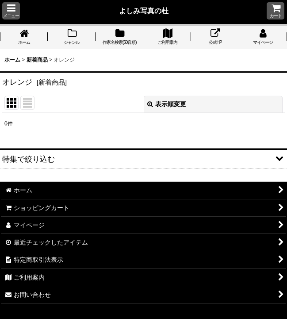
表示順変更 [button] (166, 104)
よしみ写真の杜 (143, 11)
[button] (11, 10)
